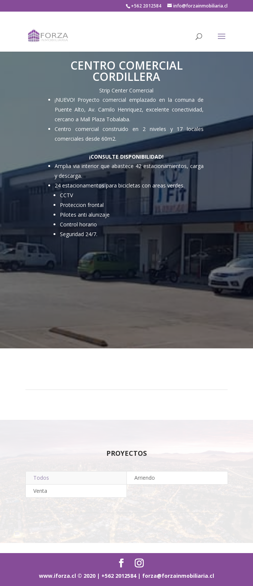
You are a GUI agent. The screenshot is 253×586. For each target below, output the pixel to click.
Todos (41, 477)
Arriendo (144, 477)
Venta (40, 490)
